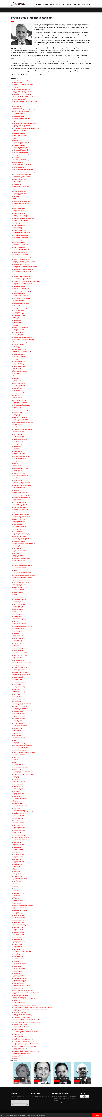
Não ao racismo (17, 551)
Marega (15, 594)
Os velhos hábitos (17, 778)
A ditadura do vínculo (18, 431)
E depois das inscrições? (19, 713)
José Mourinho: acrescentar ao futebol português (25, 123)
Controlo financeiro (18, 919)
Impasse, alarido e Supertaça (20, 638)
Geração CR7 (16, 874)
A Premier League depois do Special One (23, 534)
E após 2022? (16, 347)
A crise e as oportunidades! (19, 997)
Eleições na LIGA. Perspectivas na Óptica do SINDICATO (26, 1043)
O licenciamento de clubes (19, 982)
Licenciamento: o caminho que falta (22, 485)
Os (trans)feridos (17, 801)
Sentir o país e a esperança (19, 500)
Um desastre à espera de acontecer (21, 558)
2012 (14, 993)
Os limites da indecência (19, 574)
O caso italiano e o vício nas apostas (22, 278)
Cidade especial (17, 205)
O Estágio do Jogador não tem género (22, 142)
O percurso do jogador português (21, 149)
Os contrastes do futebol (19, 613)
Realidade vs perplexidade (19, 262)
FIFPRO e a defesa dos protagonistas (22, 188)
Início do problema (17, 659)
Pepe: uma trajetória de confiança (21, 276)
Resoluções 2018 (17, 772)
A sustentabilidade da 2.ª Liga (20, 924)
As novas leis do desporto (19, 727)
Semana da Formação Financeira (21, 538)
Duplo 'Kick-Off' (17, 808)
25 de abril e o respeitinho (19, 159)
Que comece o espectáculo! (19, 963)
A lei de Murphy (17, 733)
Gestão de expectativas (19, 242)
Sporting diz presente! (18, 932)
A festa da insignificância (19, 941)
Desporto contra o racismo (19, 502)
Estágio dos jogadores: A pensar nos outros (23, 1055)
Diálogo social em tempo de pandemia (22, 511)
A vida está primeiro (18, 825)
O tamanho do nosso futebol (20, 878)
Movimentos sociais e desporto (21, 567)
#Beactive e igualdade (18, 628)
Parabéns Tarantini (18, 704)
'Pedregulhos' (16, 694)
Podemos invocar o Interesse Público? (22, 1029)
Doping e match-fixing (18, 517)
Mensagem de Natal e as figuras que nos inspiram (25, 266)
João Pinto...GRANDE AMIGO (20, 1024)
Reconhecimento (17, 206)
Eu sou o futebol (17, 895)
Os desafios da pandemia (19, 557)
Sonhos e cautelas (17, 388)
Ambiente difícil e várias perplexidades (22, 164)
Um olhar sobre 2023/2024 (19, 230)
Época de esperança (18, 524)
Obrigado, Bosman (18, 948)
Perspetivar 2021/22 (18, 490)
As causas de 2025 (17, 108)
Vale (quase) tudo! (17, 880)
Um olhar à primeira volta (19, 687)
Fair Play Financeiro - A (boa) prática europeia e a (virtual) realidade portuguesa (32, 1007)
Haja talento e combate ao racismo (21, 244)
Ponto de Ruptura (17, 796)
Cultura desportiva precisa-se (20, 432)
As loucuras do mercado (19, 806)
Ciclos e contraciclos (18, 162)
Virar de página (17, 942)
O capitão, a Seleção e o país (20, 356)
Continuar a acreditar (18, 900)
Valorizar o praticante (18, 893)
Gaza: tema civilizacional (19, 133)
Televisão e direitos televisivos (20, 995)
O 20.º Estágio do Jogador (19, 392)
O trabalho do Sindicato (19, 529)
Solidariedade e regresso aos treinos (22, 580)
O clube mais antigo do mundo (20, 783)
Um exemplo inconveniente (20, 978)
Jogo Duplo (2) (16, 868)
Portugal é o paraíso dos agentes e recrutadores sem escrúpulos (28, 307)
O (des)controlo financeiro (19, 914)
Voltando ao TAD (17, 448)
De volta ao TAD (17, 769)
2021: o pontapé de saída (19, 521)
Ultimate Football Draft (19, 385)
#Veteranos (16, 757)
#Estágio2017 (16, 820)
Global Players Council (18, 359)
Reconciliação (16, 776)
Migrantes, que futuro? (19, 616)
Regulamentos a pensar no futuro (21, 478)
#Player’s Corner (17, 829)
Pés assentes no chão (18, 210)
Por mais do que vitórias (19, 247)
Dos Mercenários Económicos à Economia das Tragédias (26, 1019)
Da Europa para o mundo (19, 234)
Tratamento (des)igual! (18, 723)
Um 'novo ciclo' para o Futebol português (23, 1039)
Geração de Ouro (17, 1056)
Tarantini (15, 393)
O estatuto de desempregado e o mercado (23, 339)
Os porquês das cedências (19, 698)
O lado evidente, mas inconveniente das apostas (25, 274)
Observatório (77, 4)
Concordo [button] (97, 1115)
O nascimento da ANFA (18, 601)
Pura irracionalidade (18, 956)
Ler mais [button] (43, 1115)
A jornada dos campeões (19, 404)
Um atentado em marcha (19, 332)
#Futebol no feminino (18, 851)
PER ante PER (16, 954)
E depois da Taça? (17, 684)
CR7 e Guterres (16, 866)
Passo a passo (16, 890)
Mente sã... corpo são (18, 958)
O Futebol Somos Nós (18, 1036)
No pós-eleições (17, 846)
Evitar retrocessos (17, 553)
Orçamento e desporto (18, 116)
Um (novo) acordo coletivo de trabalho (22, 337)
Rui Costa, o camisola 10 (19, 1021)
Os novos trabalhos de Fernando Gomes (23, 905)
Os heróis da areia (17, 611)
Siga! (14, 888)
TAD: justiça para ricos (18, 949)
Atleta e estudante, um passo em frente (22, 662)
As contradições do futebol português (22, 1053)
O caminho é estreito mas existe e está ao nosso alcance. (26, 1016)
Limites (15, 755)
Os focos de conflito (18, 609)
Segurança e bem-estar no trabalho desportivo (24, 261)
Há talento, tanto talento (19, 908)
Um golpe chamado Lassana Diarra (21, 201)
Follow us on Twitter (35, 1099)
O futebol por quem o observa (20, 747)
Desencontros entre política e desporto (22, 251)
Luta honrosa (16, 740)
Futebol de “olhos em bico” (19, 980)
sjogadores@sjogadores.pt (62, 1102)
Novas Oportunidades (18, 1027)
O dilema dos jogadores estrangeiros (22, 154)
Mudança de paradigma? (19, 211)
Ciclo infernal (16, 834)
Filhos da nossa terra (18, 903)
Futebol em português (18, 920)
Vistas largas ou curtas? (19, 1002)
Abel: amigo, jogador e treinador (21, 514)
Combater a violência (18, 596)
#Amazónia (16, 633)
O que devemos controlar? (19, 835)
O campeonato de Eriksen (19, 483)
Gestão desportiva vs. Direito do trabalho (23, 319)
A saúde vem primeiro (18, 650)
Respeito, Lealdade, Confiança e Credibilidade (24, 999)
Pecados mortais (17, 966)
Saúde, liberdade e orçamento (20, 200)
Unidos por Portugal (18, 353)
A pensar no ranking (18, 322)
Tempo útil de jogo (17, 373)
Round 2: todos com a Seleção (20, 223)
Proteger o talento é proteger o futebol (22, 177)
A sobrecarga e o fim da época (20, 398)
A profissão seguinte (18, 786)
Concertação (16, 460)
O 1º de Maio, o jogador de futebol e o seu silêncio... (25, 1031)
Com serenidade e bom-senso (20, 1033)
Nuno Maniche (17, 415)
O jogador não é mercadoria (20, 179)
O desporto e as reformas (19, 682)
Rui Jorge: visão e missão (19, 302)
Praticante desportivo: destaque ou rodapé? (24, 172)
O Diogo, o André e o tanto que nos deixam (23, 143)
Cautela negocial (17, 645)
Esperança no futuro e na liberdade (21, 495)
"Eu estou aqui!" (17, 898)
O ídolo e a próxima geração (20, 98)
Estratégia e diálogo (18, 720)
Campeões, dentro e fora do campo (21, 456)
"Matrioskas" (16, 912)
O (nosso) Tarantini (18, 608)
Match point (16, 742)
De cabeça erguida (17, 480)
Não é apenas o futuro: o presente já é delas (23, 171)
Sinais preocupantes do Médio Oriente (22, 91)
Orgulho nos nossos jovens (19, 550)
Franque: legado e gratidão (19, 213)
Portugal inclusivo (17, 696)
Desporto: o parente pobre (19, 189)
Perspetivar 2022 (17, 434)
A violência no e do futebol (19, 737)
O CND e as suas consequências (20, 327)
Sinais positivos (17, 305)
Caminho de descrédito (19, 665)
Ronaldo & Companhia (18, 902)
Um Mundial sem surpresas (20, 145)
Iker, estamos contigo (18, 660)
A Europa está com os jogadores (21, 121)
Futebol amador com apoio (19, 936)
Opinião (21, 10)
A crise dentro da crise (18, 555)
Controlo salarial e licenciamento (21, 417)
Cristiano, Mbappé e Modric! (20, 725)
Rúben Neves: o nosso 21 (19, 126)
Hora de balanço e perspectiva (20, 1050)
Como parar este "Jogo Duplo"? (20, 910)
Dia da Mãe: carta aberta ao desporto (22, 155)
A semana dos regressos (19, 293)
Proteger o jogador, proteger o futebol (22, 626)
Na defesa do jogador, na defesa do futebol (23, 774)
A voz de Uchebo (17, 871)
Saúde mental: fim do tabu (19, 623)
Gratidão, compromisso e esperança (22, 174)
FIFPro (88, 4)
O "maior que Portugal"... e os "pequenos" (23, 951)
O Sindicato (38, 4)
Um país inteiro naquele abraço (20, 220)
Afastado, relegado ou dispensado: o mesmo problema (26, 128)
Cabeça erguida (17, 387)
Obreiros (15, 759)
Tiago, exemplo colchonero (20, 827)
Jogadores (15, 897)
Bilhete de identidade (18, 849)
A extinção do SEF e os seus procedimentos (23, 336)
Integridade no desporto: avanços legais (23, 269)
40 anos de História (18, 1004)
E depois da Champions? (19, 487)
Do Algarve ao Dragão (18, 676)
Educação (45, 4)
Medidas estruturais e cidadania (21, 92)
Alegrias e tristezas (18, 1034)
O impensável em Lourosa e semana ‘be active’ (24, 543)
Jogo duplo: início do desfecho (20, 619)
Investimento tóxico (18, 132)
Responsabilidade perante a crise (21, 582)
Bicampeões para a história (19, 426)
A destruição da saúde (18, 472)
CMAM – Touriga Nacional (19, 349)
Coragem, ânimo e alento (19, 519)
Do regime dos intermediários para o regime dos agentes (27, 281)
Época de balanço (17, 689)
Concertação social (17, 670)
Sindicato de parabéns (18, 931)
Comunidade (69, 4)
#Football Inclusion (18, 795)
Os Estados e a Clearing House (20, 475)
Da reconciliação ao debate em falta (22, 203)
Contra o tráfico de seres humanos (21, 540)
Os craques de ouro (18, 631)
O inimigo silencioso (18, 376)
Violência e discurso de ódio (20, 324)
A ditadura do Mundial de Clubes (21, 186)
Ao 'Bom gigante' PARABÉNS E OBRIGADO (23, 1041)
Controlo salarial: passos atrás (20, 402)
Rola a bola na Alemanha (19, 225)
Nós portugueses (17, 531)
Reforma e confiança (18, 788)
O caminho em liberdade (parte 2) (21, 235)
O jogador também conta (19, 789)
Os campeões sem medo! (19, 721)
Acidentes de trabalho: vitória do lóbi (22, 291)
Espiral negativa (17, 749)
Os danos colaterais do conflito (20, 419)
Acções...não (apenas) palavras (20, 1044)
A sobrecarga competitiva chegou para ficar (23, 273)
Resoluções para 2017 (18, 861)
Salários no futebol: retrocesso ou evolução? (24, 752)
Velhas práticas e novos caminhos (21, 259)
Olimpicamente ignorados (19, 113)
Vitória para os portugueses (20, 652)
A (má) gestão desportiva (19, 716)
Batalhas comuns (17, 449)
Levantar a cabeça (17, 446)
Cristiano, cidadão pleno (19, 383)
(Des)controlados (17, 859)
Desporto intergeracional (19, 925)
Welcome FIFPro (17, 643)
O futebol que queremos (19, 653)
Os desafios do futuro (18, 1058)
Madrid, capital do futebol (19, 876)
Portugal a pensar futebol (19, 630)
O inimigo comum (17, 803)
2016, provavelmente (18, 863)
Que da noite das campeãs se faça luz (22, 271)
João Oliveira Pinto (17, 370)
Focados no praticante (18, 793)
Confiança (15, 953)
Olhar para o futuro (18, 1038)
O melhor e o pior (17, 363)
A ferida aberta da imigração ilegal (21, 674)
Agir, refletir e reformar (19, 444)
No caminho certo (17, 640)
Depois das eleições (18, 711)
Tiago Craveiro (16, 414)
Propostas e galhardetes (19, 830)
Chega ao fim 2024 (17, 181)
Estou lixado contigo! (18, 983)
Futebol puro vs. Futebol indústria (21, 176)
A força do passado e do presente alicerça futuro (25, 1046)
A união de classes (17, 82)
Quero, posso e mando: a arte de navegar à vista (24, 279)
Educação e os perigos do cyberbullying (23, 512)
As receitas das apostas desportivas (22, 160)
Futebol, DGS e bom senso (19, 546)
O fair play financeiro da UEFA (20, 410)
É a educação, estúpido (19, 975)
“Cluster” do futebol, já (18, 976)
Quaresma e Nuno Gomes (19, 987)
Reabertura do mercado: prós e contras (22, 857)
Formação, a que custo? (19, 817)
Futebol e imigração (18, 120)
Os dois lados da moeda (19, 208)
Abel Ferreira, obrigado (19, 315)
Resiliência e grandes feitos (20, 504)
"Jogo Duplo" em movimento (20, 798)
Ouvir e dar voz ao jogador (19, 191)
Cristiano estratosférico (19, 965)
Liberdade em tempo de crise (20, 579)
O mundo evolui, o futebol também (21, 771)
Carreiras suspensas (18, 140)
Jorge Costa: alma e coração (20, 135)
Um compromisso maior (19, 917)
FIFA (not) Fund (17, 196)
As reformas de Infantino (19, 761)
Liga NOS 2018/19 (17, 657)
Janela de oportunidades (19, 800)
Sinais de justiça (17, 591)
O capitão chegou (17, 735)
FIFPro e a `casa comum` (19, 968)
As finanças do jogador (18, 618)
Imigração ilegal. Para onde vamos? (21, 516)
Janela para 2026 (17, 106)
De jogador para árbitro (19, 313)
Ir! (27, 1104)
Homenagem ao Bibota (19, 354)
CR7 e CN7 (15, 463)
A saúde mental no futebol (19, 366)
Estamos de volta (17, 568)
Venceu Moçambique (18, 669)
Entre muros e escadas (18, 854)
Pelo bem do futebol (18, 784)
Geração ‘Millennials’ (18, 818)
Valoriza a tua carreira (18, 922)
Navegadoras (16, 296)
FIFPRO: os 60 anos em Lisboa (20, 115)
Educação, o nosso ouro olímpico (21, 215)
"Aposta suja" (16, 970)
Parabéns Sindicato (18, 677)
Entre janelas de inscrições (19, 458)
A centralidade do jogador (19, 99)
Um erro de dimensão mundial (20, 358)
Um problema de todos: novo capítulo (22, 429)
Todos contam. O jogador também (21, 839)
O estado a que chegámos (19, 290)
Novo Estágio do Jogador (19, 647)
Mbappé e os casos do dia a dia (20, 295)
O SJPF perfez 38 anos (18, 1010)
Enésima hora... (17, 961)
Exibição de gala (17, 842)
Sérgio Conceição (17, 939)
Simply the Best (17, 791)
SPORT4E (15, 325)
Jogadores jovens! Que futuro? (20, 822)
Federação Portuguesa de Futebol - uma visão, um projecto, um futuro (30, 1009)
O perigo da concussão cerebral (21, 672)
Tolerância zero (17, 881)
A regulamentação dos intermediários (22, 427)
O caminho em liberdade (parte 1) (21, 237)
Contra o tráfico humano (19, 453)
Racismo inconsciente (18, 934)
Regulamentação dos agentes (20, 342)
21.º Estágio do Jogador (19, 300)
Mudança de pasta (17, 412)
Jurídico (52, 4)
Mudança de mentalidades (19, 285)
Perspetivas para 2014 (18, 988)
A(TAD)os (15, 883)
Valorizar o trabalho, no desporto (21, 494)
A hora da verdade (17, 397)
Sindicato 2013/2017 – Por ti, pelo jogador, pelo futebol (26, 992)
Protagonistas (16, 312)
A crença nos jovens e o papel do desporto (23, 166)
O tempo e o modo (17, 679)
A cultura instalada (18, 409)
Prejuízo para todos (18, 424)
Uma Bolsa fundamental (19, 541)
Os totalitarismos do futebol (20, 648)
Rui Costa (15, 455)
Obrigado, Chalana (17, 380)
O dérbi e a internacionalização (20, 715)
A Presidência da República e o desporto (23, 103)
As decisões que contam (19, 781)
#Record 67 (16, 869)
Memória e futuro (17, 681)
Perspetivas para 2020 (18, 606)
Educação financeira (18, 451)
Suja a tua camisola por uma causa (21, 89)
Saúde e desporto (17, 548)
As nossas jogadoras (18, 390)
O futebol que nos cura (18, 766)
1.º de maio (16, 157)
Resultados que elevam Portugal (21, 489)
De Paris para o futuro (18, 815)
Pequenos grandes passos (19, 183)
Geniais (15, 762)
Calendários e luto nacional (19, 461)
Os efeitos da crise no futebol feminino (22, 572)
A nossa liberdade (17, 320)
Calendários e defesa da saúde (20, 468)
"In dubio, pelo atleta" (18, 864)
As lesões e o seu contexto (19, 104)
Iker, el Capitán (16, 852)
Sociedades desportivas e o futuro (21, 330)
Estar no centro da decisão (19, 167)
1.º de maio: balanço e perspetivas (21, 405)
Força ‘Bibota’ (16, 621)
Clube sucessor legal (18, 563)
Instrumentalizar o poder (19, 813)
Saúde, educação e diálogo (19, 699)
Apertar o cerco (17, 636)
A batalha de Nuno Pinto (19, 691)
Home (12, 10)
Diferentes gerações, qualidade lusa (22, 703)
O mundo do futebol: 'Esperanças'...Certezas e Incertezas (27, 1051)
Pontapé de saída (17, 470)
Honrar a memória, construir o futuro (22, 528)
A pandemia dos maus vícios (20, 597)
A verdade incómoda (18, 268)
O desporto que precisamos (20, 536)
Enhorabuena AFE (17, 642)
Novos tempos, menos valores (20, 625)
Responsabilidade (17, 499)
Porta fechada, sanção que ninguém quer (23, 710)
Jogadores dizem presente (19, 130)
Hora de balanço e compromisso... (21, 1026)
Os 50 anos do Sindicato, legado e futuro (23, 422)
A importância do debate (19, 286)
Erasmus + (15, 885)
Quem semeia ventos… (18, 738)
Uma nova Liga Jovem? (18, 764)
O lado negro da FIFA (18, 946)
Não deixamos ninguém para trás (21, 533)
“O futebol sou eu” (17, 1000)
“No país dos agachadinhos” (20, 1012)
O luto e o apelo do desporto (20, 507)
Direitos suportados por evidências (21, 147)
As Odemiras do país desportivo (21, 492)
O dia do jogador (17, 832)
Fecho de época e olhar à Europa (21, 655)
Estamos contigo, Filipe (19, 361)
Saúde (63, 4)
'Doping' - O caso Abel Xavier (20, 1048)
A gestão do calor (17, 137)
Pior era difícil (16, 443)
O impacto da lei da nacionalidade (21, 118)
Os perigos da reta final (19, 560)
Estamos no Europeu (18, 614)
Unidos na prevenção (18, 589)
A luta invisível (16, 198)
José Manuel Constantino (19, 441)
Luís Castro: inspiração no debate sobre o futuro (25, 101)
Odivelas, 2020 (17, 701)
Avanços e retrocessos (18, 844)
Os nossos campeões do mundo (21, 111)
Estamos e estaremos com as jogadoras (22, 565)
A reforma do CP (17, 570)
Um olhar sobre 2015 (18, 944)
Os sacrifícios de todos (18, 585)
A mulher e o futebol (18, 927)
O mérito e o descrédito (19, 754)
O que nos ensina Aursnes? (19, 245)
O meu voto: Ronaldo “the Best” (21, 708)
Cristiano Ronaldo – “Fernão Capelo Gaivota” (24, 990)
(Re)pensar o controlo (18, 436)
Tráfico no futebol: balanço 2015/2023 (22, 283)
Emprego (58, 4)
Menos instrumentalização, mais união (22, 577)
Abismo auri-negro (18, 959)
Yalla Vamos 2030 (17, 184)
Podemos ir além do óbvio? (19, 364)
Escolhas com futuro (18, 240)
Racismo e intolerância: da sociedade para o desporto (26, 257)
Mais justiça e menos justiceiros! (21, 837)
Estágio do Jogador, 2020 (19, 562)
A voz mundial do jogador (19, 693)
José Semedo (16, 341)
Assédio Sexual (17, 368)
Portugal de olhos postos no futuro (21, 298)
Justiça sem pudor (17, 840)
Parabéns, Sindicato (18, 592)
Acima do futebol (17, 421)
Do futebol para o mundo (19, 810)
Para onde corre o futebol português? (22, 1014)
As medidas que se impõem (19, 584)
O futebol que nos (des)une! (20, 371)
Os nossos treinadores (18, 329)
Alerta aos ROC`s (17, 779)
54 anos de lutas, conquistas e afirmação (23, 94)
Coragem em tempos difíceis (20, 587)
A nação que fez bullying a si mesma (22, 351)
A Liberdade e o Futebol (19, 915)
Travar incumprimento (18, 344)
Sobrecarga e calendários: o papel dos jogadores (25, 109)
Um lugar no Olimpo (18, 222)
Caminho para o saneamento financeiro (22, 745)
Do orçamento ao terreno (19, 602)
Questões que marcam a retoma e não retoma (24, 575)
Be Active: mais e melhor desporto (21, 125)
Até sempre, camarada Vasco (20, 526)
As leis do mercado (17, 891)
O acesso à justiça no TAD (19, 400)
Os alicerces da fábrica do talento (21, 249)
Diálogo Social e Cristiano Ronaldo (21, 1017)
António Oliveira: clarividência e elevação (23, 96)
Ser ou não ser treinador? (19, 604)
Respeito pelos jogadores (19, 750)
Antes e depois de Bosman (19, 438)
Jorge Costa (16, 375)
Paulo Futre (16, 378)
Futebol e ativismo (17, 466)
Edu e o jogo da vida (18, 873)
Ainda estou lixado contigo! (20, 907)
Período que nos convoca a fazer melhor (23, 84)
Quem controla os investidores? (21, 86)
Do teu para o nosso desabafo (20, 667)
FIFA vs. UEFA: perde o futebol (20, 152)
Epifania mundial (17, 732)
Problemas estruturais (18, 381)
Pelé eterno (16, 346)
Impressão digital (17, 973)
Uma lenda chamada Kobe (19, 599)
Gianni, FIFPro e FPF (18, 929)
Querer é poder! (17, 823)
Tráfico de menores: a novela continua (22, 308)
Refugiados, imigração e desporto (21, 482)
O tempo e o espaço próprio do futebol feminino (25, 812)
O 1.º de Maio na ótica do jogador (21, 744)
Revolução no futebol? (18, 856)
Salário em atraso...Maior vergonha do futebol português (27, 1022)
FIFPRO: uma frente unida (19, 138)
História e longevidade (18, 334)
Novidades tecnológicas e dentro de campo (23, 217)
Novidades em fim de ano (19, 523)
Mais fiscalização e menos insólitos (21, 256)
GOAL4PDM (16, 395)
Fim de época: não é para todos (20, 150)
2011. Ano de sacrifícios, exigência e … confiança (24, 1005)
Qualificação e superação (19, 718)
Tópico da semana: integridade (20, 81)
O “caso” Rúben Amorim (19, 686)
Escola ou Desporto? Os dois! (20, 193)
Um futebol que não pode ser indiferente (23, 87)
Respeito (15, 886)
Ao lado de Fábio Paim (18, 635)
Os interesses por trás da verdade (21, 303)
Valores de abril (17, 407)
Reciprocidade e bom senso (20, 239)
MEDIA (83, 4)
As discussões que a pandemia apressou (23, 169)
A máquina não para (18, 730)
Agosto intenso (17, 465)
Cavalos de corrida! (18, 227)
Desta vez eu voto (17, 664)
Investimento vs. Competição (20, 805)
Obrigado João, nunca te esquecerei (22, 254)
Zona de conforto (17, 971)
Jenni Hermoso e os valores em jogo (22, 288)
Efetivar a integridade (18, 310)
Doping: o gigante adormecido (20, 252)
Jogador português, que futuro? (21, 767)
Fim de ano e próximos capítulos (21, 264)
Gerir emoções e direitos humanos (21, 497)
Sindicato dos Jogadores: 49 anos (21, 509)
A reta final (16, 317)
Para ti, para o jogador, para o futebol (22, 985)
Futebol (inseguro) (17, 847)
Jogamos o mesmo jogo (19, 937)
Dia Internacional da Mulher (20, 506)
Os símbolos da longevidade (20, 706)
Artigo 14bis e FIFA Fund (19, 473)
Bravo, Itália (16, 477)
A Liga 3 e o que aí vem (18, 545)
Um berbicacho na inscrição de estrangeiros (23, 218)
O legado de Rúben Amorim (20, 194)
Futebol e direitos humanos (20, 439)
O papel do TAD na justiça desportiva (22, 232)
